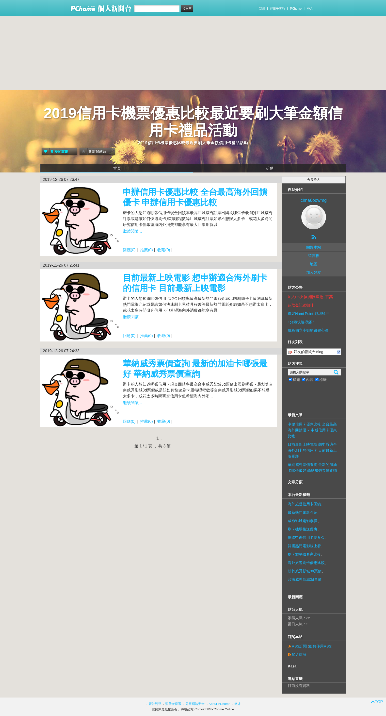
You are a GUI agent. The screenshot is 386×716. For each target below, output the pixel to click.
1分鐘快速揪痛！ (302, 322)
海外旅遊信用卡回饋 (304, 504)
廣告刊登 (154, 704)
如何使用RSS (320, 646)
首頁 (117, 168)
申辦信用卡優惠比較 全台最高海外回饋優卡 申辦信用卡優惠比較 (312, 430)
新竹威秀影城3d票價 (305, 571)
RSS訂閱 (299, 646)
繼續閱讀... (132, 231)
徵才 (237, 704)
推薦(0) (146, 250)
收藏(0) (163, 250)
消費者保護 (173, 704)
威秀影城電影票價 (302, 521)
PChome (296, 8)
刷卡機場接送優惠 (302, 529)
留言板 (313, 256)
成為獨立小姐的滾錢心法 (308, 330)
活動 (269, 168)
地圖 (313, 264)
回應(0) (129, 250)
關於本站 (313, 247)
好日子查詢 (277, 8)
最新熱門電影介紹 (302, 512)
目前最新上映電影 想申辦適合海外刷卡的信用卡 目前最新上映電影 (312, 450)
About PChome (219, 704)
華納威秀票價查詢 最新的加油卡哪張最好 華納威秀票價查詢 (312, 467)
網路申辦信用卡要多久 (306, 537)
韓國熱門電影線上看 (304, 546)
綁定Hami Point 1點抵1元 (308, 313)
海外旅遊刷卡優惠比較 (306, 563)
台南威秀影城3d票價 (305, 579)
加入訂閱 (299, 654)
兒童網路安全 (195, 704)
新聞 (262, 8)
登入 (310, 8)
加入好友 (313, 272)
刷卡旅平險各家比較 (304, 554)
